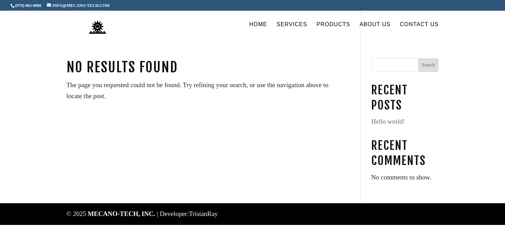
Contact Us (419, 24)
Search (428, 65)
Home (258, 24)
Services (291, 24)
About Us (375, 24)
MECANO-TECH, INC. (122, 213)
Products (333, 24)
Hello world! (388, 121)
